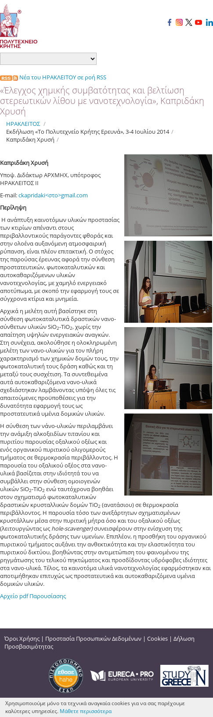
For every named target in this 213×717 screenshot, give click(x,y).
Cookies (157, 638)
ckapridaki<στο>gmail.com (53, 195)
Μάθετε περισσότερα (86, 711)
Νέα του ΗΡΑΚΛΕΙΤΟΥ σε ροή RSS (53, 77)
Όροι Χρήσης (22, 638)
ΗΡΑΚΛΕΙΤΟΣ (23, 124)
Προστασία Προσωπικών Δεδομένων (93, 638)
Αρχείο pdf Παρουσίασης (33, 596)
